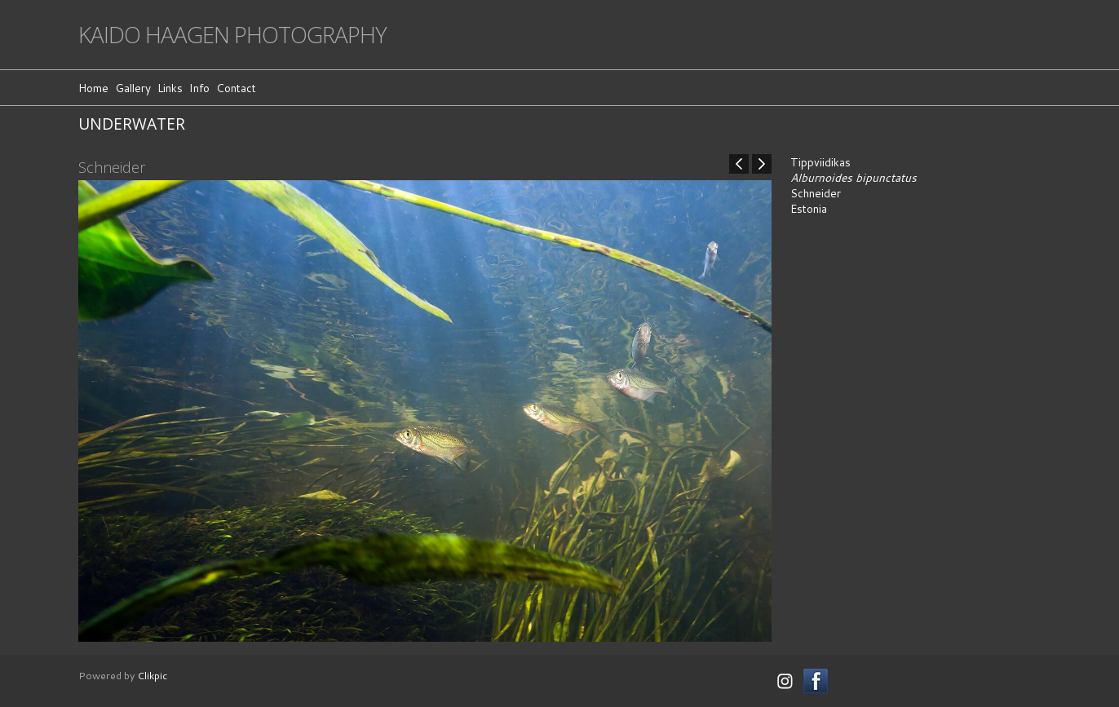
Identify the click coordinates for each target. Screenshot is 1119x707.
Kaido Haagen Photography (232, 35)
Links (170, 87)
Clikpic (152, 675)
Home (93, 87)
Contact (236, 87)
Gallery (133, 87)
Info (199, 87)
